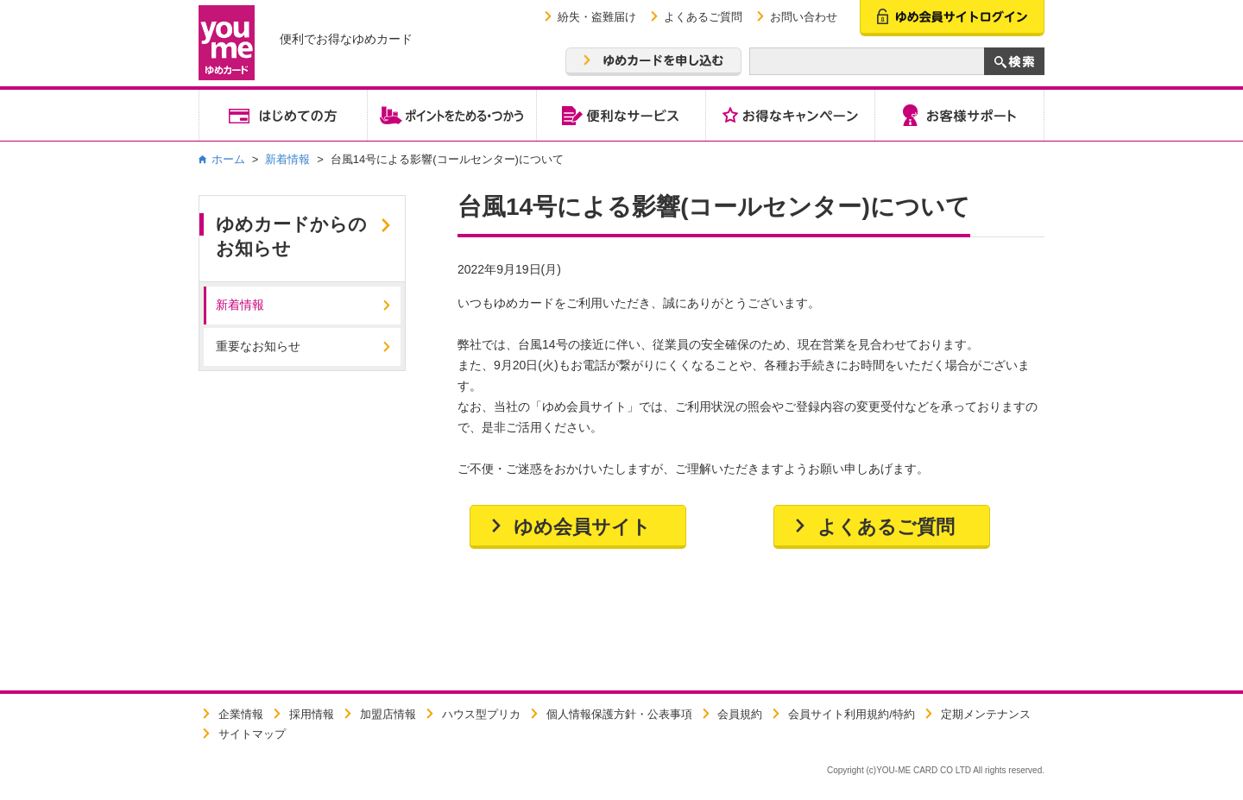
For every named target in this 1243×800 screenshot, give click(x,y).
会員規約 (739, 714)
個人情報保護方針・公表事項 (619, 714)
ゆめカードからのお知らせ (291, 236)
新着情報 (287, 159)
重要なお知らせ (258, 346)
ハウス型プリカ (481, 714)
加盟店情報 (388, 714)
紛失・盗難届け (597, 16)
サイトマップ (252, 734)
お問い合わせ (803, 16)
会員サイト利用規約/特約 (851, 714)
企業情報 (240, 714)
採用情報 (311, 714)
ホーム (228, 159)
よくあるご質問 (703, 16)
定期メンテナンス (986, 714)
